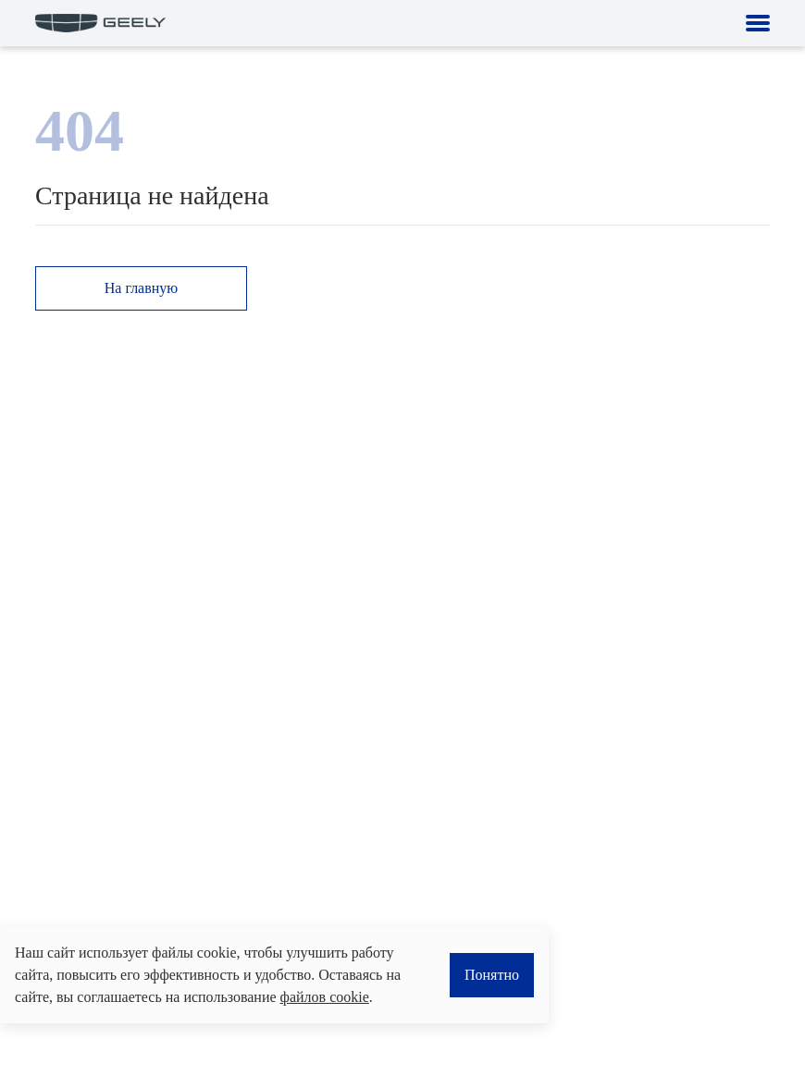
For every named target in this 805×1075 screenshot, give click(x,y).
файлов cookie (324, 997)
